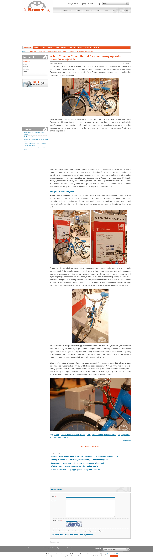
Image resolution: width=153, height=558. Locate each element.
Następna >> (95, 446)
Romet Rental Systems (70, 435)
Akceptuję (114, 556)
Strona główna (33, 51)
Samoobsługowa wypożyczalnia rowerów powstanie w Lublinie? (77, 463)
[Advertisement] (76, 29)
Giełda (99, 10)
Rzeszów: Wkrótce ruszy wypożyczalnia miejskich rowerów (75, 470)
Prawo (57, 47)
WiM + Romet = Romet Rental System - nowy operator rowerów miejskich (73, 51)
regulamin (37, 548)
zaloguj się (83, 4)
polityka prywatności (48, 548)
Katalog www (88, 10)
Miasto (50, 47)
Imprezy (78, 10)
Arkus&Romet (97, 435)
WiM (89, 435)
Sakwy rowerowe (73, 4)
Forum (114, 10)
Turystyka (88, 47)
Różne (25, 71)
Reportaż (96, 47)
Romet (82, 435)
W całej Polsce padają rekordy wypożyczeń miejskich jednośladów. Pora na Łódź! (85, 456)
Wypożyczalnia (124, 435)
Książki (80, 47)
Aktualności (50, 51)
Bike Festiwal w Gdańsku (30, 136)
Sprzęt (36, 47)
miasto (56, 435)
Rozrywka (72, 47)
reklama (29, 548)
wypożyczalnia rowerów (59, 437)
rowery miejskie (110, 435)
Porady (43, 47)
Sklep (106, 10)
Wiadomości (27, 47)
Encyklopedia (124, 10)
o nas (23, 548)
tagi (99, 4)
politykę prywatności (112, 554)
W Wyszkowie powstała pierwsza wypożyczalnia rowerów (74, 466)
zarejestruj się (92, 4)
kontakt (69, 548)
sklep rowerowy (60, 548)
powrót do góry (127, 440)
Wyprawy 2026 (67, 10)
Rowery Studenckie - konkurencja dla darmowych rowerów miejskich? (80, 460)
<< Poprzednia (85, 446)
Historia (63, 47)
